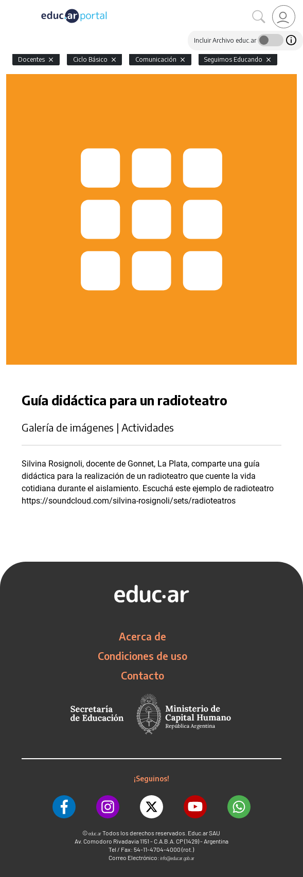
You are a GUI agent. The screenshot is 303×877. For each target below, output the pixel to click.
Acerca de (142, 636)
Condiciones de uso (142, 656)
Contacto (142, 675)
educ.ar (94, 833)
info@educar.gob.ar (177, 858)
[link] (283, 16)
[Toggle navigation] (9, 5)
